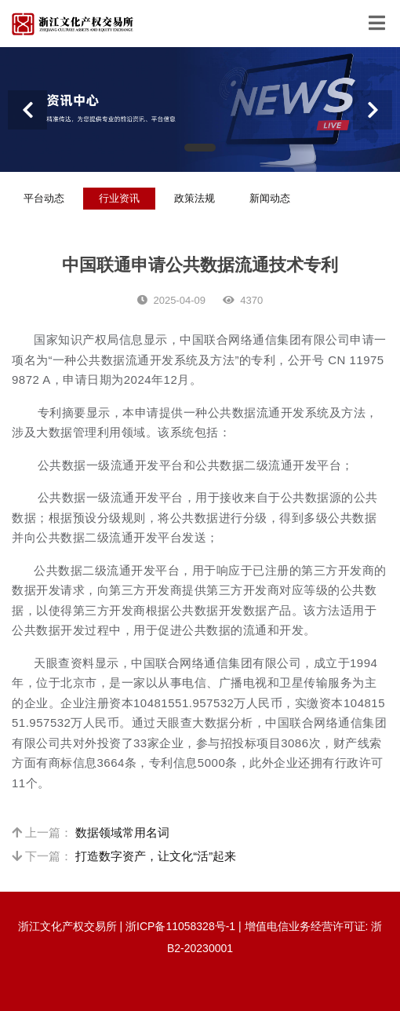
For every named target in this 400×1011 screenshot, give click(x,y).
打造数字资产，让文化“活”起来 (155, 856)
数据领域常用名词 (122, 832)
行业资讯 (119, 198)
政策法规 (194, 198)
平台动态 (44, 198)
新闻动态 (269, 198)
